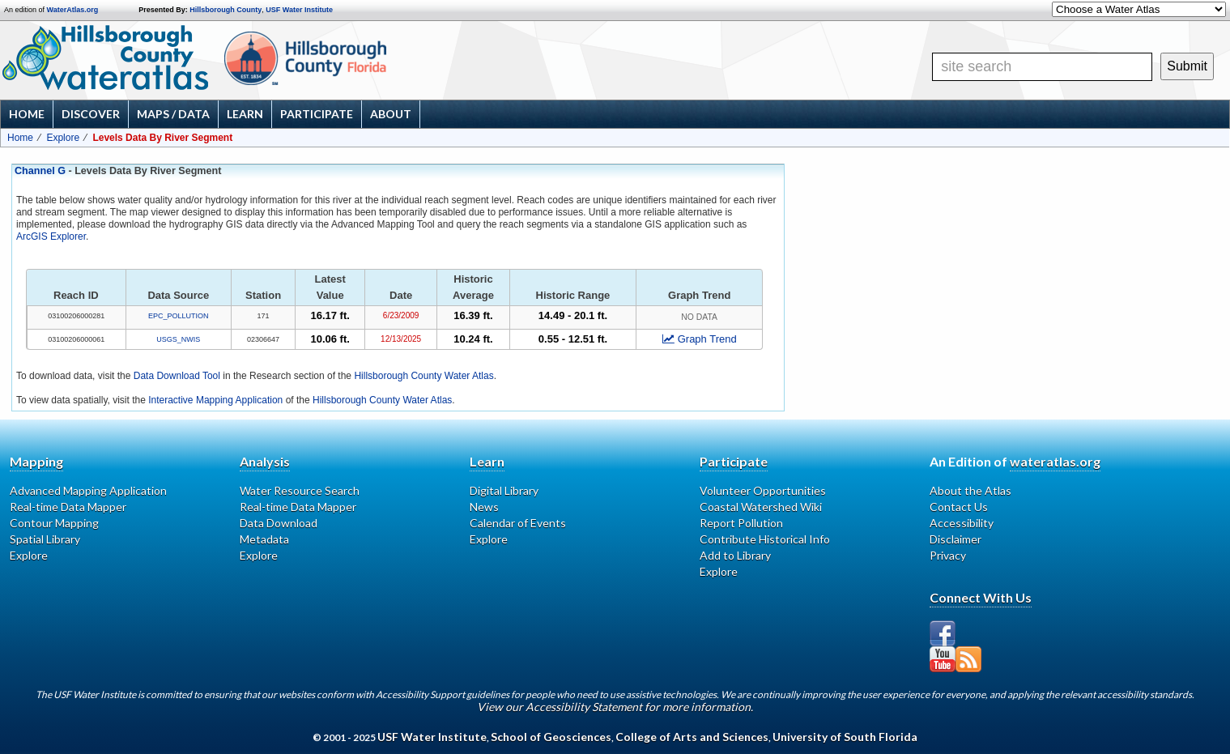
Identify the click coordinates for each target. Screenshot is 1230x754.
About (390, 114)
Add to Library (735, 555)
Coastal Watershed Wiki (761, 506)
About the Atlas (970, 490)
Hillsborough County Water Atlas (423, 375)
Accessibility (962, 523)
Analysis (265, 461)
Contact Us (959, 506)
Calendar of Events (518, 523)
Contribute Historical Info (765, 539)
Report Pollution (741, 523)
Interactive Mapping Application (215, 400)
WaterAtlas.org (73, 10)
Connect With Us (981, 597)
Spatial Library (45, 539)
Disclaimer (955, 539)
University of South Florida (844, 736)
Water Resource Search (300, 490)
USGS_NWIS (178, 339)
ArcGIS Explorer (51, 236)
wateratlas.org (1055, 461)
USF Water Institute (299, 10)
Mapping (36, 461)
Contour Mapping (54, 523)
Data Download (278, 523)
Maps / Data (173, 114)
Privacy (948, 555)
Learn (245, 114)
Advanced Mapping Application (88, 490)
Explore (62, 137)
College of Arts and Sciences (691, 736)
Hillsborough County (225, 10)
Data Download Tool (177, 375)
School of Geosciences (551, 736)
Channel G (40, 171)
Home (27, 114)
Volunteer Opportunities (763, 490)
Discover (91, 114)
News (484, 506)
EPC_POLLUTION (178, 316)
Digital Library (504, 490)
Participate (316, 114)
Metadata (264, 539)
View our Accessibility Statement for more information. (615, 707)
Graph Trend (699, 339)
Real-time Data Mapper (68, 506)
